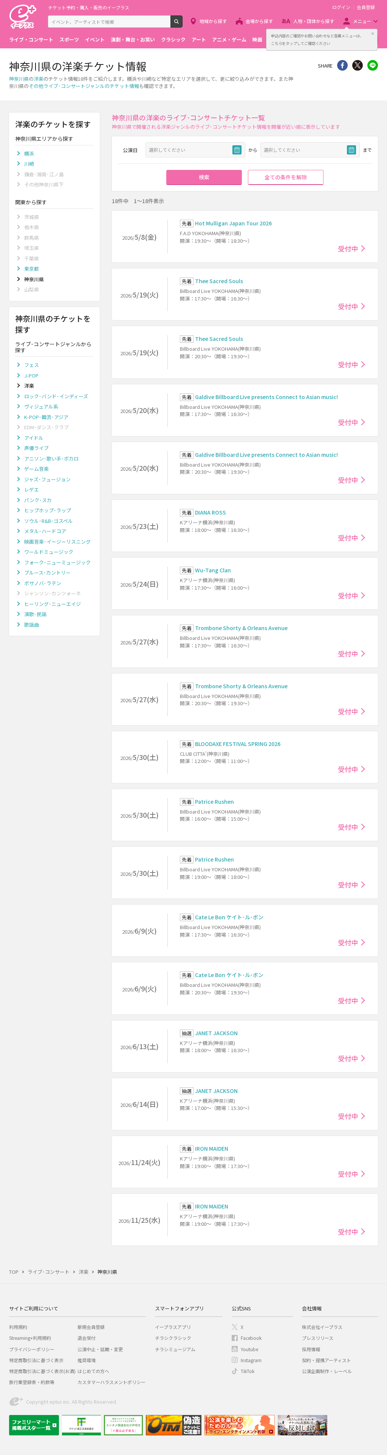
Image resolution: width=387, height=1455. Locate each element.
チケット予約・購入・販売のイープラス (88, 7)
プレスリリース (317, 1338)
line (372, 65)
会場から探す (259, 21)
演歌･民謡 (35, 614)
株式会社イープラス (322, 1327)
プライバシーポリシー (31, 1349)
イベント (95, 39)
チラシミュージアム (175, 1349)
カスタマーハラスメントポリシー (111, 1382)
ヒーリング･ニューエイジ (52, 603)
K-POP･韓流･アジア (46, 417)
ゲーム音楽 (36, 468)
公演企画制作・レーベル (327, 1371)
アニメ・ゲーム (229, 39)
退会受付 (86, 1338)
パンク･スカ (38, 500)
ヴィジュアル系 (41, 406)
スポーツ (69, 39)
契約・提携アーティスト (326, 1360)
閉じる (373, 34)
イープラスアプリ (173, 1327)
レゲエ (31, 489)
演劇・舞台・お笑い (133, 39)
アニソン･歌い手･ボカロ (51, 458)
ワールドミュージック (48, 551)
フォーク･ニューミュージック (57, 562)
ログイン (341, 7)
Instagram (251, 1360)
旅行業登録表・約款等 (31, 1382)
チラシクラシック (173, 1338)
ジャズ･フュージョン (47, 479)
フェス (31, 364)
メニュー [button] (362, 21)
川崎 (29, 163)
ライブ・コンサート (31, 39)
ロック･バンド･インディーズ (56, 396)
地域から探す (213, 21)
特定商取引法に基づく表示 (36, 1360)
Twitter (357, 65)
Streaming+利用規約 (30, 1338)
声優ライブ (36, 448)
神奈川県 (19, 78)
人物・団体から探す (313, 21)
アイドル (33, 437)
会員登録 (366, 7)
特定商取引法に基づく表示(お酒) (42, 1371)
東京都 (31, 268)
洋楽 (38, 78)
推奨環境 (86, 1360)
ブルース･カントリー (47, 572)
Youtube (249, 1349)
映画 (257, 39)
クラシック (173, 39)
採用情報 (311, 1349)
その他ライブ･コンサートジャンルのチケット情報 (84, 85)
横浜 (29, 153)
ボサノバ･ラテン (42, 583)
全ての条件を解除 (286, 177)
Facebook (251, 1338)
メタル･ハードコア (45, 531)
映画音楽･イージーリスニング (57, 541)
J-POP (31, 375)
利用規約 (18, 1327)
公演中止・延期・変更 (100, 1349)
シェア (342, 65)
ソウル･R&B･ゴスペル (48, 520)
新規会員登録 (91, 1327)
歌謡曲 (31, 624)
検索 (182, 25)
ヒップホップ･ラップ (47, 510)
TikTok (247, 1371)
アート (199, 39)
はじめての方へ (93, 1371)
